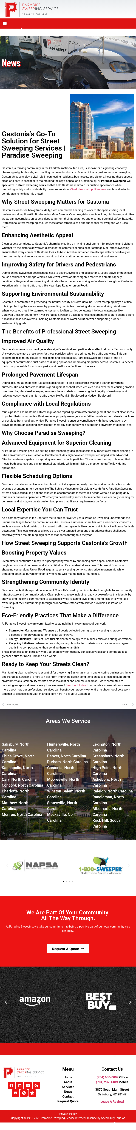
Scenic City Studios (113, 1118)
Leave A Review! (112, 1101)
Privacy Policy (68, 1113)
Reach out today (76, 685)
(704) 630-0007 (107, 1077)
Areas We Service (68, 720)
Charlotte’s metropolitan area (88, 189)
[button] (5, 23)
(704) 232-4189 (107, 1082)
